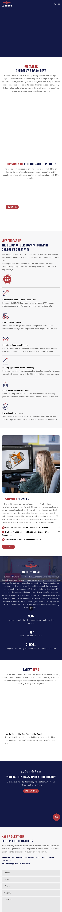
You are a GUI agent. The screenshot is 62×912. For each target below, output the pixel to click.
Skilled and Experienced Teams (15, 345)
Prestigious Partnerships (12, 413)
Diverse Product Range (11, 322)
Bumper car (31, 102)
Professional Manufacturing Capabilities (19, 299)
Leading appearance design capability (18, 367)
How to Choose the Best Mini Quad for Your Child (25, 733)
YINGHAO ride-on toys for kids (19, 198)
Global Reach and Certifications (15, 390)
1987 (31, 632)
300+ (31, 616)
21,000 (31, 644)
